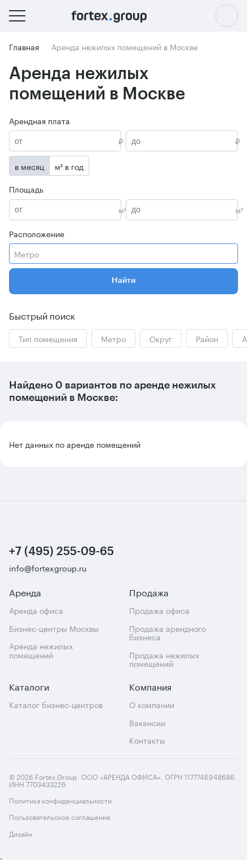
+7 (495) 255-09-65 (61, 552)
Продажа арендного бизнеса (167, 632)
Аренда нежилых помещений (41, 650)
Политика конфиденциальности (60, 800)
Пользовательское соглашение (60, 816)
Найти (123, 281)
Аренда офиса (36, 610)
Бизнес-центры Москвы (54, 628)
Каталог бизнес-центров (56, 704)
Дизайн (44, 833)
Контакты (147, 740)
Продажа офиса (159, 610)
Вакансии (147, 722)
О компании (151, 704)
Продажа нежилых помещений (164, 659)
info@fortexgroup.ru (47, 568)
